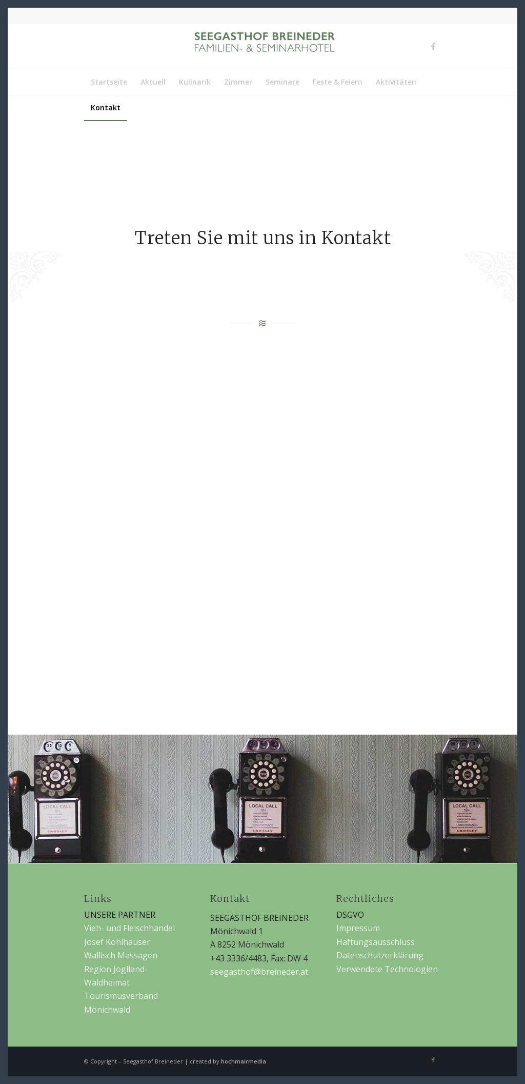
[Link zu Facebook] (433, 46)
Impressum (358, 928)
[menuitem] (109, 82)
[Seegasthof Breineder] (262, 46)
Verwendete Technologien (387, 969)
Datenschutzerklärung (379, 955)
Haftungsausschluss (375, 942)
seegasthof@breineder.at (259, 971)
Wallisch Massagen (120, 955)
